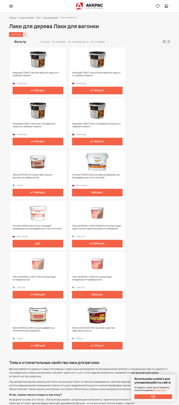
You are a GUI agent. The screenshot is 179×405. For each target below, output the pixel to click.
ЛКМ (38, 17)
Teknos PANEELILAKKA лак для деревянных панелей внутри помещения (106, 177)
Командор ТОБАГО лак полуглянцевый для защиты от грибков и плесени (107, 75)
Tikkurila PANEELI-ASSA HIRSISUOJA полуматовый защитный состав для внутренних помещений (145, 126)
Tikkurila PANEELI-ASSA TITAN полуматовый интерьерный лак (27, 176)
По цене (45, 41)
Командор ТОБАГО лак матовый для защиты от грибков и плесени (28, 74)
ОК (153, 396)
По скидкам (59, 41)
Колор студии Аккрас (89, 6)
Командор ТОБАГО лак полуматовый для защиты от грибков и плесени (66, 75)
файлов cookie (159, 390)
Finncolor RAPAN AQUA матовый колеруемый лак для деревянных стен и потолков (68, 126)
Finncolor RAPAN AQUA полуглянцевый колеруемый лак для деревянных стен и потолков (108, 126)
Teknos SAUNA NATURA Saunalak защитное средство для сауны (148, 176)
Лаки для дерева (50, 17)
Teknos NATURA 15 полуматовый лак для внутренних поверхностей (27, 126)
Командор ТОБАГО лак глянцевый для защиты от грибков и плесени (145, 75)
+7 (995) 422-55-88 (24, 356)
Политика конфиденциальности (154, 356)
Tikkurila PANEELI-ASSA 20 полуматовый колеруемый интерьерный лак (65, 177)
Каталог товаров (26, 17)
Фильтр (20, 42)
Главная (13, 17)
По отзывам (98, 41)
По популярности (78, 41)
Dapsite (98, 394)
